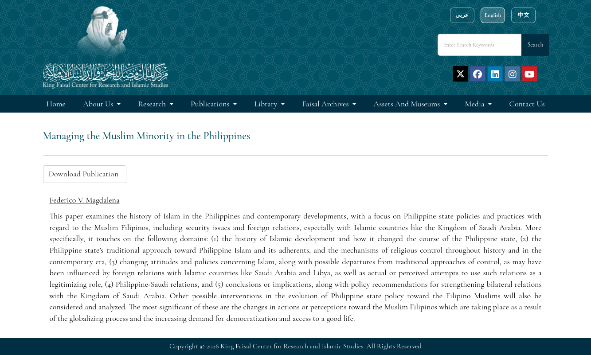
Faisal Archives (326, 104)
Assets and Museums (408, 104)
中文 (523, 15)
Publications (211, 104)
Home (56, 104)
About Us (99, 104)
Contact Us (527, 104)
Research (153, 104)
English (493, 15)
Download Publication (85, 174)
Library (266, 104)
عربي (462, 15)
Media (475, 104)
